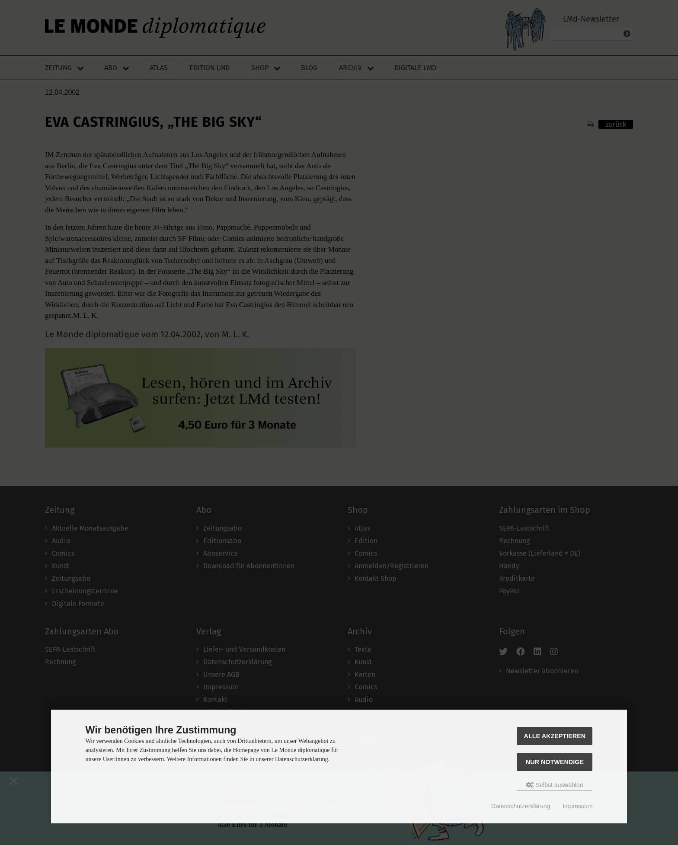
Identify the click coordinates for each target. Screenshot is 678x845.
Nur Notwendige (555, 762)
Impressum (577, 806)
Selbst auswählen (554, 784)
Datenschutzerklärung (520, 806)
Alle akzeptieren (555, 736)
